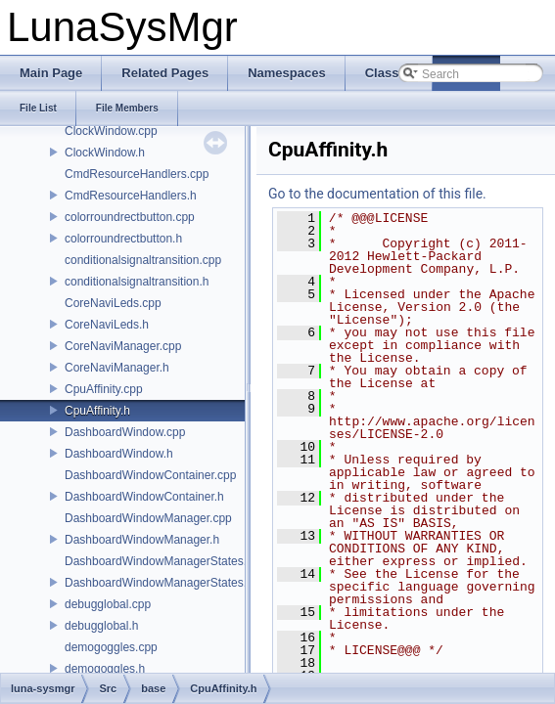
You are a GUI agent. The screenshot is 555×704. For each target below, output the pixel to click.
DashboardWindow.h (119, 454)
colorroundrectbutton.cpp (130, 217)
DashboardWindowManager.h (142, 540)
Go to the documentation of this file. (377, 193)
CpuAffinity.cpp (104, 389)
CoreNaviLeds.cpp (113, 303)
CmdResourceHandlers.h (131, 195)
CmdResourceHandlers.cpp (136, 174)
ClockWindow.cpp (111, 131)
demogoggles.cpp (111, 647)
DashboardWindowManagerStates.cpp (165, 561)
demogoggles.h (105, 669)
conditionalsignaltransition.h (136, 281)
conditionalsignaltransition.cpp (143, 260)
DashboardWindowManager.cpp (148, 518)
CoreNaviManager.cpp (123, 346)
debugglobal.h (101, 626)
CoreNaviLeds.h (107, 324)
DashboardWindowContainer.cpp (150, 475)
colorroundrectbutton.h (123, 238)
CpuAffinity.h (97, 411)
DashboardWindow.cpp (125, 432)
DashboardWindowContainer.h (144, 497)
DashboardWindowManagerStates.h (159, 583)
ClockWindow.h (105, 152)
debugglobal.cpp (108, 604)
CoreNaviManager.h (117, 367)
